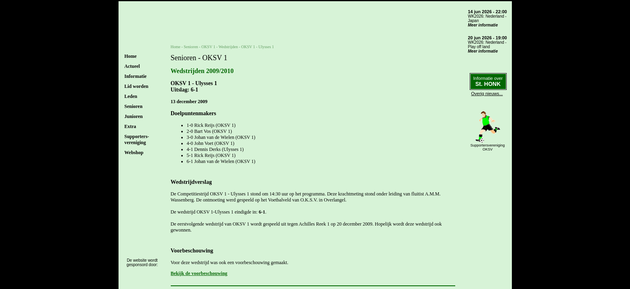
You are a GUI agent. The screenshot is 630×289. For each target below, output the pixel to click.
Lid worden (137, 86)
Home (131, 56)
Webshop (134, 152)
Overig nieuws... (487, 93)
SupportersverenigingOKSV (487, 147)
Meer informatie (483, 25)
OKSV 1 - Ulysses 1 (257, 47)
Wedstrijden (228, 47)
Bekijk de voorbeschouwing (199, 273)
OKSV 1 (208, 47)
